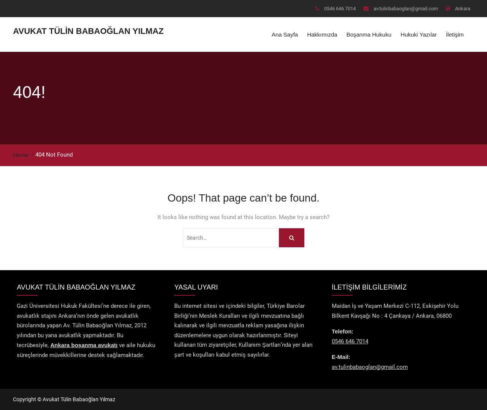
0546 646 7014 (340, 8)
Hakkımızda (322, 34)
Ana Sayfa (285, 34)
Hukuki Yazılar (419, 34)
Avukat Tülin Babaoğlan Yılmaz (88, 31)
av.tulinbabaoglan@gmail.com (406, 8)
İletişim (455, 34)
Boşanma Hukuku (368, 34)
